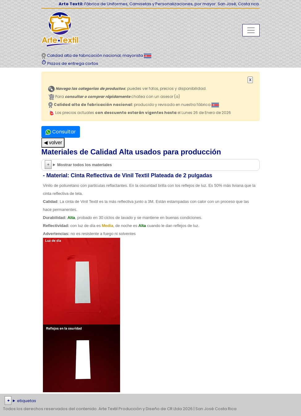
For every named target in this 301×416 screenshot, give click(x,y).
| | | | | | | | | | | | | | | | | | (150, 401)
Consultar (60, 131)
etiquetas (26, 401)
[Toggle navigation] (251, 30)
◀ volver (53, 142)
